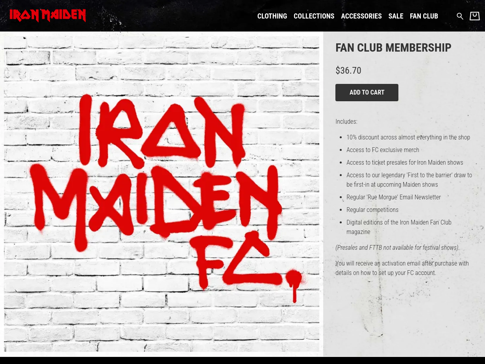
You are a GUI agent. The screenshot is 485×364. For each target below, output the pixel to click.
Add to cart (367, 92)
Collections (314, 16)
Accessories (361, 16)
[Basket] (475, 16)
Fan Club (424, 16)
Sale (396, 16)
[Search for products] (460, 15)
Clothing (272, 16)
